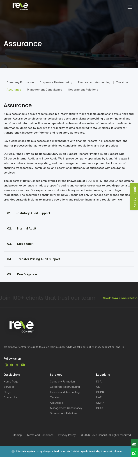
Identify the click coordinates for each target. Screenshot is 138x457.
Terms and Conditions (40, 435)
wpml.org (44, 451)
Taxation (122, 82)
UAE (99, 397)
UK (98, 386)
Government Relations (83, 89)
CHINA (100, 392)
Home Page (11, 381)
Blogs (7, 392)
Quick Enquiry (135, 196)
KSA (99, 381)
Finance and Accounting (94, 82)
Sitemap (17, 435)
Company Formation (20, 82)
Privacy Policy (67, 435)
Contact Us (11, 397)
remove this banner (113, 451)
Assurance (13, 89)
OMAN (100, 402)
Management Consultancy (44, 89)
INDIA (99, 408)
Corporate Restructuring (56, 82)
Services (9, 386)
